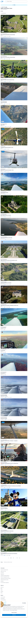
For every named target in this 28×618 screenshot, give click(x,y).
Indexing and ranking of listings (5, 578)
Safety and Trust (3, 571)
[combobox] (16, 1)
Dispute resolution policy (4, 579)
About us (2, 587)
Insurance (2, 572)
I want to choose (14, 612)
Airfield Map (2, 598)
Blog (1, 588)
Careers (2, 591)
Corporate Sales (3, 599)
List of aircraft (3, 597)
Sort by (2, 11)
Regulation (2, 574)
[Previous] (8, 558)
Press (1, 592)
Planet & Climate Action (4, 569)
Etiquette (2, 581)
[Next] (19, 558)
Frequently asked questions (5, 575)
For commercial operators (5, 582)
